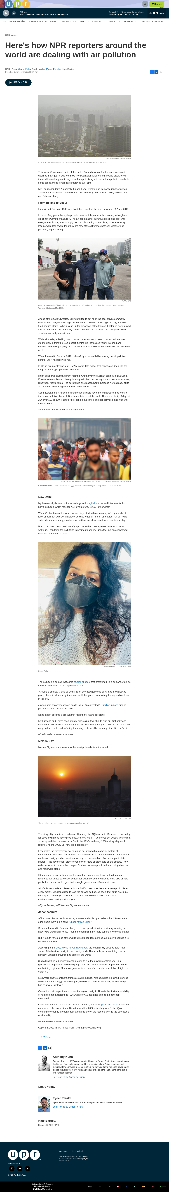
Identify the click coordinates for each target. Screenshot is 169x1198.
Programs (68, 27)
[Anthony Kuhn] (44, 1069)
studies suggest (82, 688)
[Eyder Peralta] (44, 1110)
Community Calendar (151, 27)
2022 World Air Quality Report (72, 953)
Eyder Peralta (53, 75)
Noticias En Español (14, 27)
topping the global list (110, 1010)
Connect (113, 27)
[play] (6, 19)
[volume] (14, 19)
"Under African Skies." (80, 928)
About (82, 27)
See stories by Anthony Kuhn (69, 1082)
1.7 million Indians (109, 711)
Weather (128, 27)
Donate (160, 7)
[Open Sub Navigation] (58, 27)
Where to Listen (38, 27)
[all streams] (156, 19)
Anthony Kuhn (23, 75)
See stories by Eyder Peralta (68, 1112)
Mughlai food (93, 509)
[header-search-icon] (146, 7)
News (53, 27)
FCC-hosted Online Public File (71, 1157)
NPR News (11, 41)
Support (97, 27)
